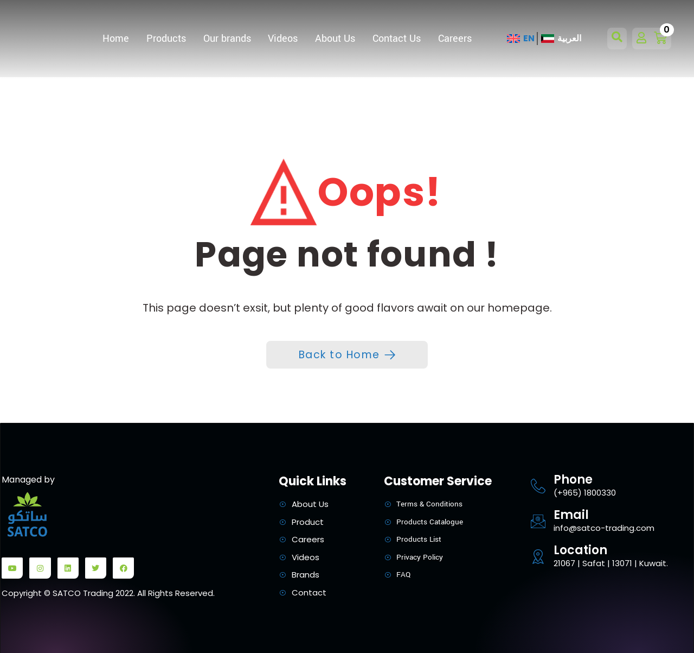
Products (166, 38)
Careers (455, 38)
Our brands (227, 38)
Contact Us (396, 38)
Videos (283, 38)
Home (115, 38)
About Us (335, 38)
